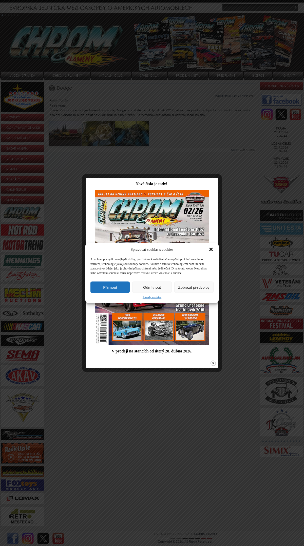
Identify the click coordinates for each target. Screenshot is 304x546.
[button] (211, 249)
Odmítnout (152, 287)
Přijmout (110, 287)
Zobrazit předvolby (194, 287)
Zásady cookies (152, 297)
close (208, 352)
